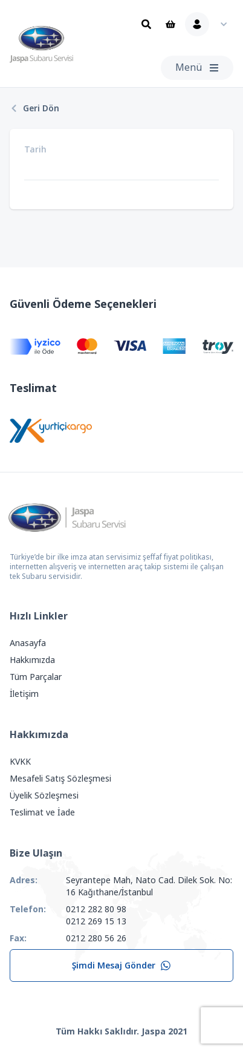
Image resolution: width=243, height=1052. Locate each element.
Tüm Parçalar (36, 677)
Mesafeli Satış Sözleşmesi (60, 779)
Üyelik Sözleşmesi (44, 795)
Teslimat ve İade (42, 812)
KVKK (20, 762)
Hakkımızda (32, 660)
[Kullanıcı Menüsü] (209, 24)
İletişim (24, 694)
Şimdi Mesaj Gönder (122, 965)
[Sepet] (170, 24)
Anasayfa (28, 643)
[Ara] (146, 24)
